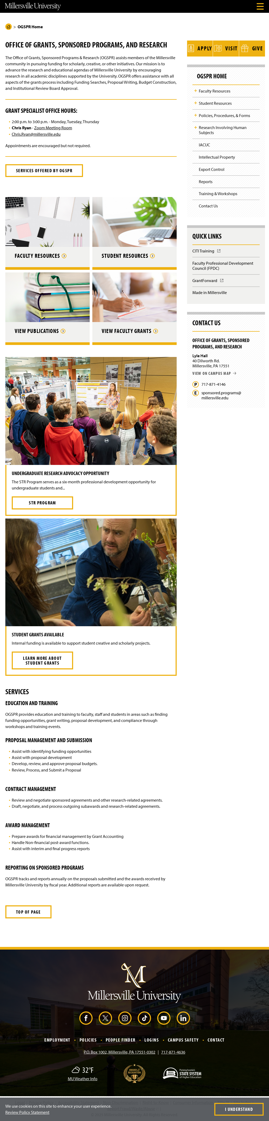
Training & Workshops (218, 192)
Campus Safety (183, 1040)
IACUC (204, 144)
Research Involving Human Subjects (223, 129)
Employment (57, 1040)
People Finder (121, 1040)
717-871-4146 (213, 383)
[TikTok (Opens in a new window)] (144, 1018)
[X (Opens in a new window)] (105, 1018)
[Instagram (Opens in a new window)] (125, 1018)
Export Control (211, 168)
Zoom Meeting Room (53, 127)
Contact (216, 1040)
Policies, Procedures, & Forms (224, 114)
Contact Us (208, 205)
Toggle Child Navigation (195, 89)
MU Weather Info (82, 1078)
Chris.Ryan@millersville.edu (36, 134)
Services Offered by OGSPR (44, 170)
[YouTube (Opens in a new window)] (164, 1018)
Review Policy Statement (27, 1112)
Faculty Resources (214, 90)
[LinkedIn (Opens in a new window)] (183, 1018)
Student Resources (215, 102)
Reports (205, 180)
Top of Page (28, 912)
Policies (88, 1040)
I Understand (239, 1109)
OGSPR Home (212, 75)
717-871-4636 (173, 1052)
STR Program (42, 503)
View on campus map (214, 372)
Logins (151, 1040)
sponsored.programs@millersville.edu (221, 394)
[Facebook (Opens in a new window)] (86, 1018)
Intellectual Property (217, 156)
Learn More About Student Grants (42, 660)
